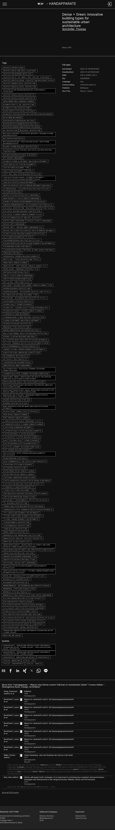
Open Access (81, 818)
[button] (5, 4)
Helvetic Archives (47, 816)
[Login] (109, 6)
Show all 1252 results (10, 792)
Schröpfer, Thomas (74, 29)
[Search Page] (57, 4)
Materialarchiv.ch (46, 818)
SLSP (42, 820)
